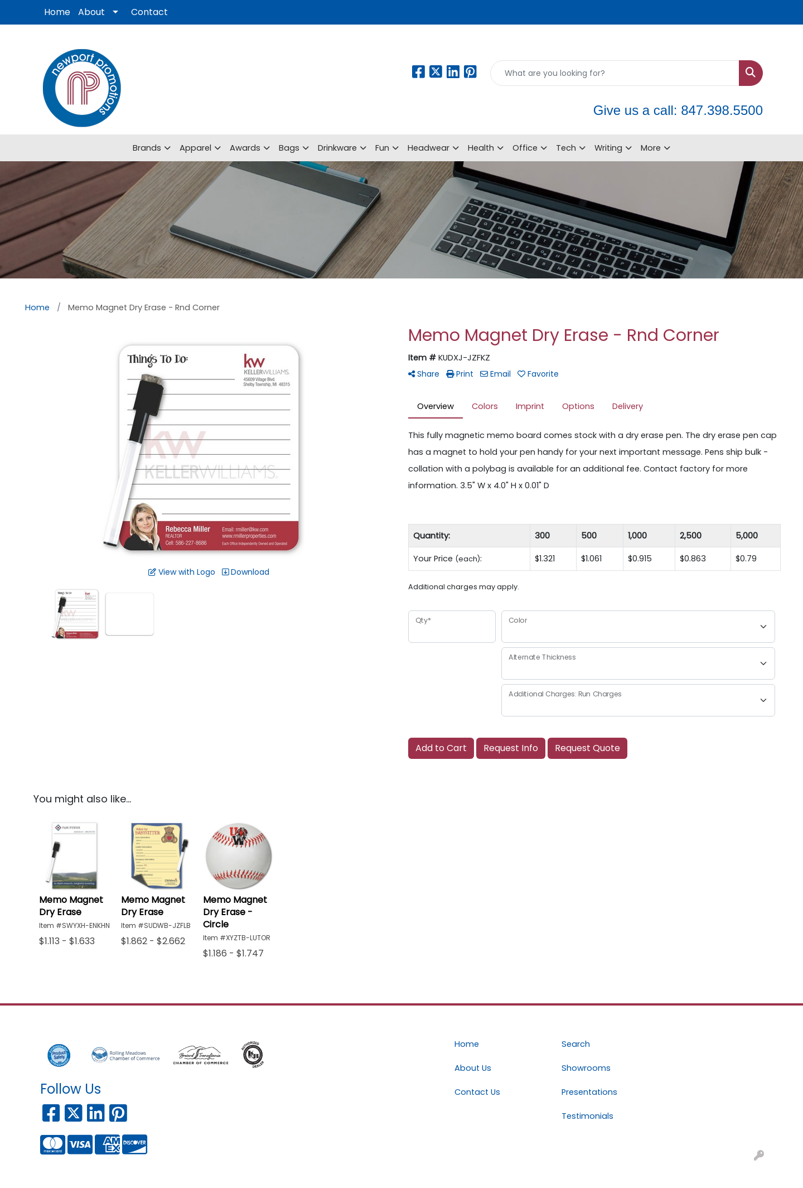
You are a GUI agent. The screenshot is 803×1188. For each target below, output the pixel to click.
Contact (149, 12)
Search (576, 1044)
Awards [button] (245, 147)
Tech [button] (566, 147)
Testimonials (587, 1116)
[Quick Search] (614, 73)
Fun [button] (382, 147)
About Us (472, 1068)
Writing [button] (608, 147)
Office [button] (525, 147)
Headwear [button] (428, 147)
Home (57, 12)
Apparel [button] (195, 147)
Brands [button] (147, 147)
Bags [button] (289, 147)
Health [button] (481, 147)
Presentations (589, 1092)
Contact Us (477, 1092)
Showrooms (586, 1068)
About (91, 12)
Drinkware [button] (337, 147)
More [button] (651, 147)
